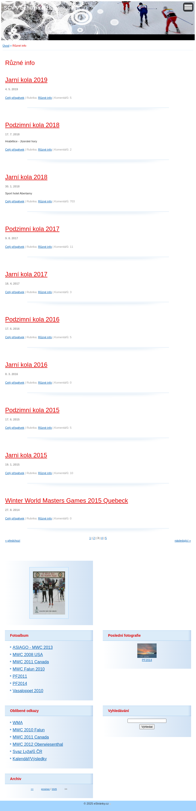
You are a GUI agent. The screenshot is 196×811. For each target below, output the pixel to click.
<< (32, 789)
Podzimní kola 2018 (32, 124)
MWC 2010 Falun (29, 730)
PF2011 (20, 676)
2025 (54, 789)
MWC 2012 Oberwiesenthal (38, 744)
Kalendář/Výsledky (30, 759)
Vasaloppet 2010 (28, 691)
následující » (183, 540)
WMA (18, 723)
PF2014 (20, 683)
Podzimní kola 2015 (32, 410)
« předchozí (12, 540)
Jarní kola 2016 (26, 364)
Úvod (6, 45)
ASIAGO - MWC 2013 (33, 647)
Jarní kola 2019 (26, 79)
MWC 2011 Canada (31, 662)
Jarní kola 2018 (26, 176)
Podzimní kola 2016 (32, 319)
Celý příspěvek (14, 97)
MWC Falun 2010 (29, 669)
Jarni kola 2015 (26, 455)
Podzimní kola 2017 (32, 228)
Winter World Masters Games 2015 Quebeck (66, 500)
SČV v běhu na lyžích (30, 8)
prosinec (45, 789)
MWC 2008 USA (28, 654)
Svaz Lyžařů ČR (27, 751)
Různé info (45, 97)
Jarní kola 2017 (26, 274)
